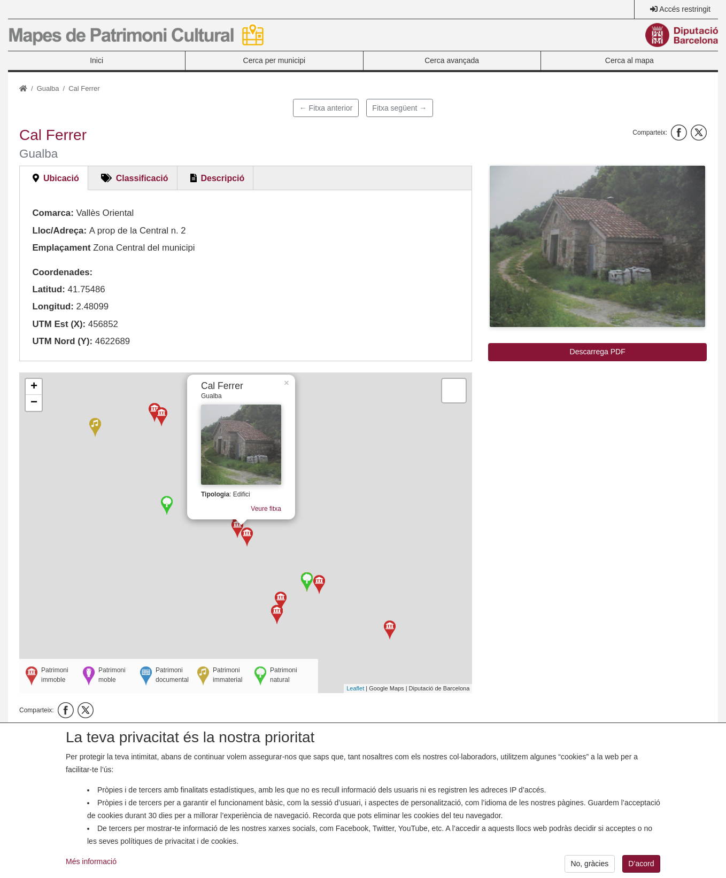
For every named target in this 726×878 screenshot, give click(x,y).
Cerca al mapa (629, 60)
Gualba (48, 88)
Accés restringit (684, 9)
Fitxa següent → (399, 108)
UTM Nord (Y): (62, 341)
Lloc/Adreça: (59, 231)
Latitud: (48, 289)
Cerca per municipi (274, 60)
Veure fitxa (258, 499)
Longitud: (52, 306)
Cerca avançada (451, 60)
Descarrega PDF (597, 351)
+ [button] (33, 387)
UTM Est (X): (59, 324)
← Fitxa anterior (326, 108)
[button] (597, 246)
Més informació (91, 870)
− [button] (33, 403)
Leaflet (355, 688)
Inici (96, 60)
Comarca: (52, 213)
